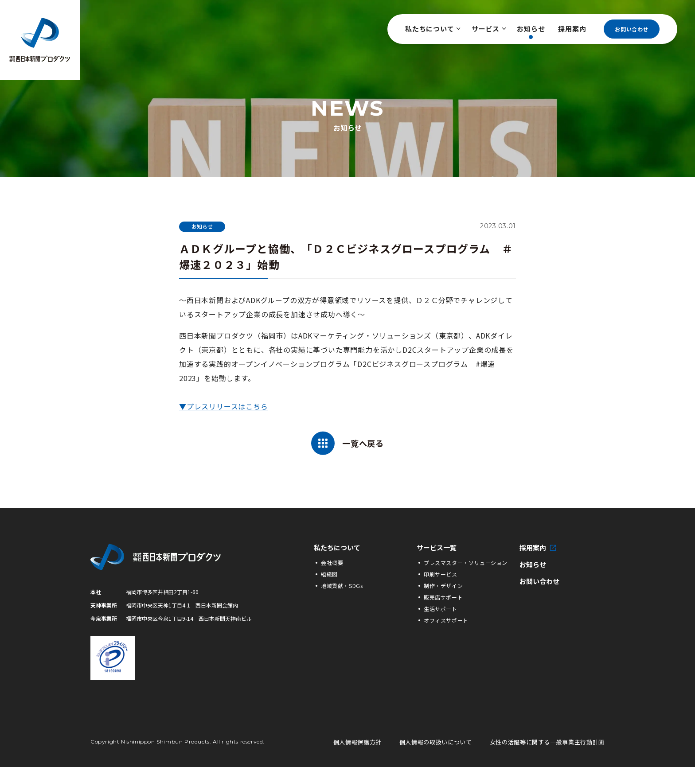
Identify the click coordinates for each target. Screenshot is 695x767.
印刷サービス (440, 574)
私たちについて (431, 28)
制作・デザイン (443, 585)
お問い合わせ (631, 29)
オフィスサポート (446, 620)
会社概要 (332, 562)
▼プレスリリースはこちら (223, 406)
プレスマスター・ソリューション (466, 562)
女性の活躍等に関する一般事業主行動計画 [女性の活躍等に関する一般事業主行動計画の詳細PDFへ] (547, 742)
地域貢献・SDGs (342, 585)
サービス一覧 (437, 548)
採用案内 (572, 28)
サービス (488, 28)
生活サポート (440, 608)
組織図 (329, 574)
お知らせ (531, 28)
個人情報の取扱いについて (435, 742)
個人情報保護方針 (357, 742)
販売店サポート (443, 597)
